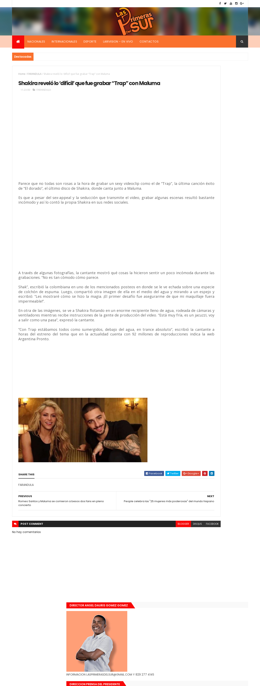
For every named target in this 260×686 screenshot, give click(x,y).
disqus (143, 557)
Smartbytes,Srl (42, 680)
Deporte (90, 42)
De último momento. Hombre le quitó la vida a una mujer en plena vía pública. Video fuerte (220, 307)
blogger (129, 557)
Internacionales (64, 42)
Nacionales (36, 42)
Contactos (149, 42)
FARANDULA (34, 74)
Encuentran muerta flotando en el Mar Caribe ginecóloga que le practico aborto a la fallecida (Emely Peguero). (219, 281)
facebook (158, 557)
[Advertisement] (76, 154)
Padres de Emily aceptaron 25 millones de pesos (219, 349)
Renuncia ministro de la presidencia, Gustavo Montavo (218, 327)
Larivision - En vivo (118, 42)
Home (21, 74)
